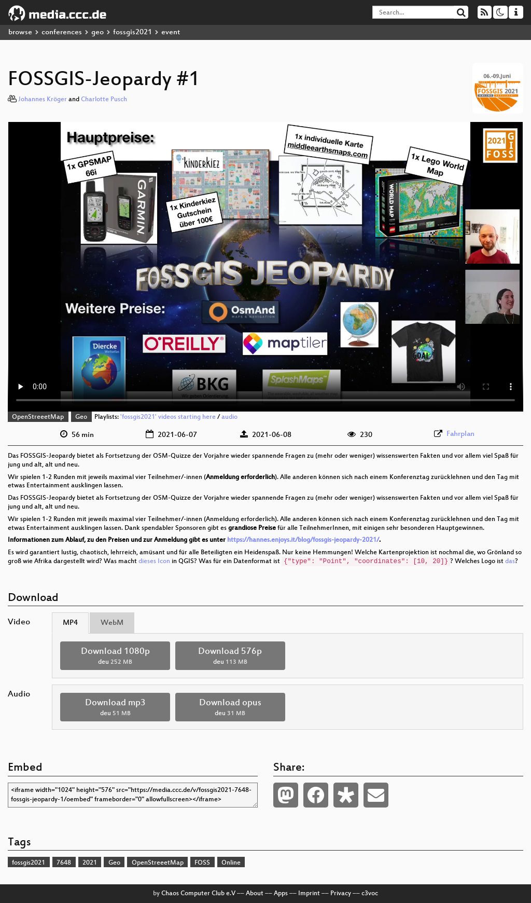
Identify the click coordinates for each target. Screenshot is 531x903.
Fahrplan (460, 434)
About (254, 893)
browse (20, 32)
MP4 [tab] (70, 623)
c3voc (369, 893)
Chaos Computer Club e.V (198, 893)
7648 (64, 863)
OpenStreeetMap (38, 417)
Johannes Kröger (42, 99)
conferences (61, 32)
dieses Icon (154, 561)
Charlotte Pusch (104, 99)
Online (231, 863)
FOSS (202, 863)
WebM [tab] (112, 623)
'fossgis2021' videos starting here (168, 417)
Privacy (340, 893)
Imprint (309, 893)
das (510, 561)
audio (229, 417)
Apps (281, 893)
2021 (89, 863)
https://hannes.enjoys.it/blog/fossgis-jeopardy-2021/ (303, 540)
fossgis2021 (132, 32)
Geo (81, 417)
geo (97, 32)
